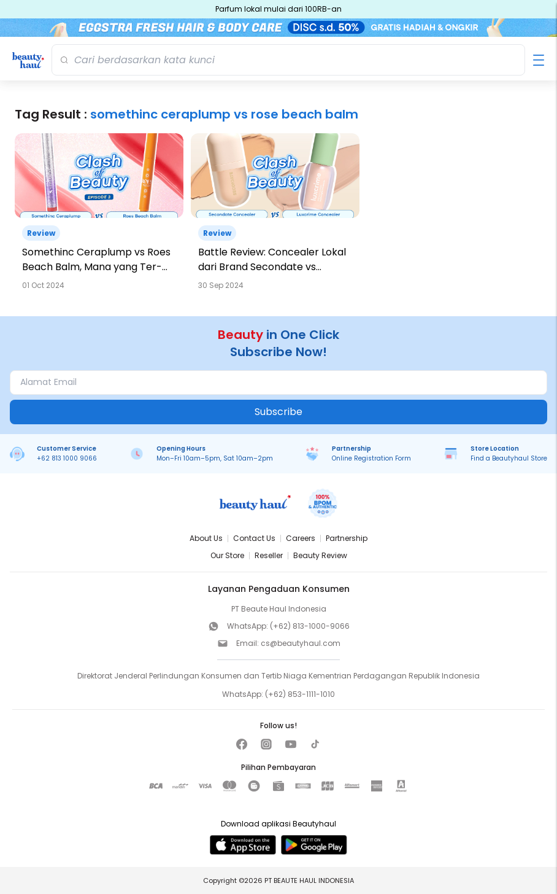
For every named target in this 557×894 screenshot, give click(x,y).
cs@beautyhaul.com (300, 643)
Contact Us (254, 538)
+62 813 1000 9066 (67, 458)
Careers (300, 538)
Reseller (269, 555)
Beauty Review (320, 555)
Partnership (346, 538)
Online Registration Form (371, 458)
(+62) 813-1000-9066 (310, 626)
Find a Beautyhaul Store (509, 458)
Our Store (227, 555)
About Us (206, 538)
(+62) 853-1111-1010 (300, 694)
